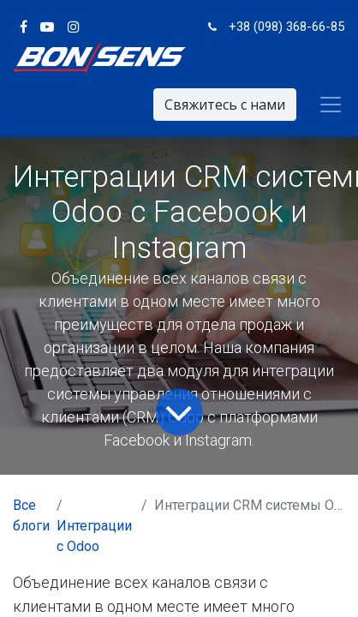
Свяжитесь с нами (224, 104)
